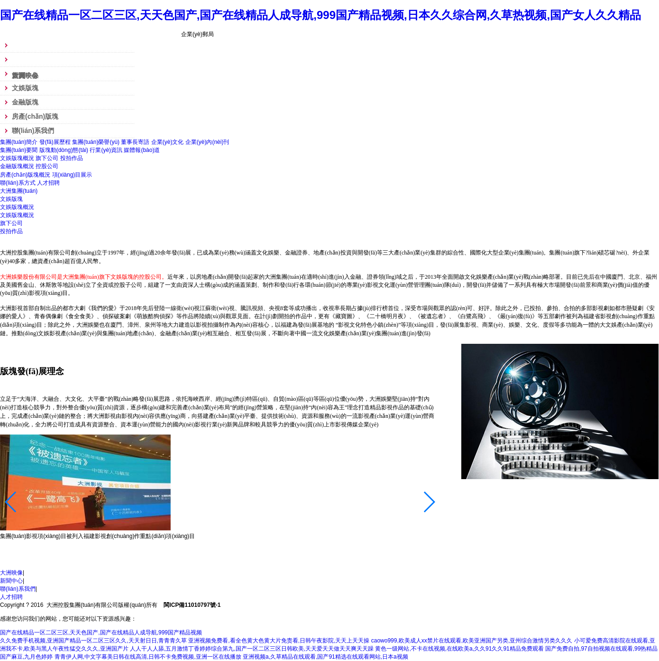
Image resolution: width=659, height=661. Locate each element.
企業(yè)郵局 (197, 34)
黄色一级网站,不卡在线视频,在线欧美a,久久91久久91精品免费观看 (459, 648)
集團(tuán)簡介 (18, 142)
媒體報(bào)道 (142, 150)
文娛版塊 (11, 199)
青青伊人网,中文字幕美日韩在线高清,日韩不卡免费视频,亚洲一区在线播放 (148, 656)
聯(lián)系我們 (18, 588)
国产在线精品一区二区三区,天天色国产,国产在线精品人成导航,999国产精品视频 (101, 632)
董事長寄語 (135, 142)
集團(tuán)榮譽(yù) (95, 142)
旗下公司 (47, 158)
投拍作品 (71, 158)
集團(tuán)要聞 (18, 150)
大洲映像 (11, 572)
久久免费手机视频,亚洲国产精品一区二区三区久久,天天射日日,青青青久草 (93, 640)
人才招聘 (48, 182)
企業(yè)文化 (167, 142)
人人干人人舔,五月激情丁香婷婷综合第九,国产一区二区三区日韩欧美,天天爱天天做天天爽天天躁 (252, 648)
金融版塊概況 (17, 166)
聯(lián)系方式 (18, 182)
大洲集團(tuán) (18, 191)
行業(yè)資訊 (106, 150)
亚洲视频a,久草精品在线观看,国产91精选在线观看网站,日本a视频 (325, 656)
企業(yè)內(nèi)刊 (207, 142)
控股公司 (47, 166)
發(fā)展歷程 (55, 142)
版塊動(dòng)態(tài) (63, 150)
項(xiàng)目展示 (72, 174)
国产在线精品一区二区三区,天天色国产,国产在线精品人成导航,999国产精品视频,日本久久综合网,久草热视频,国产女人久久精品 (320, 15)
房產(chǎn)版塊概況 (25, 174)
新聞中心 (11, 580)
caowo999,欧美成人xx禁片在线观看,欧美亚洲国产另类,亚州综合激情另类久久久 (472, 640)
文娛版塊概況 (17, 158)
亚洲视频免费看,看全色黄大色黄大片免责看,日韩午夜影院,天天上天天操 (278, 640)
